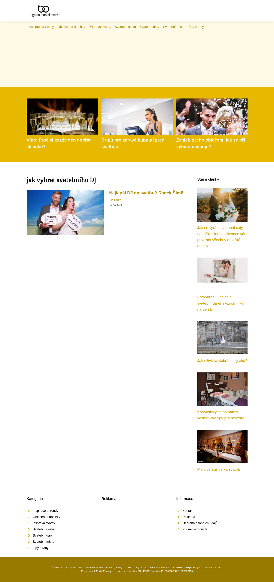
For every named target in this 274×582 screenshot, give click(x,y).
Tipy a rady (196, 27)
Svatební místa (173, 27)
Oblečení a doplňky (71, 27)
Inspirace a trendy (41, 27)
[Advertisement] (137, 56)
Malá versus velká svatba (218, 469)
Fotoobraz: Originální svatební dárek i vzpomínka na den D (220, 303)
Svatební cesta (125, 27)
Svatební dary (150, 27)
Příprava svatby (100, 27)
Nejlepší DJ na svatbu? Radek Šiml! (146, 192)
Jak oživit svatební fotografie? (222, 360)
